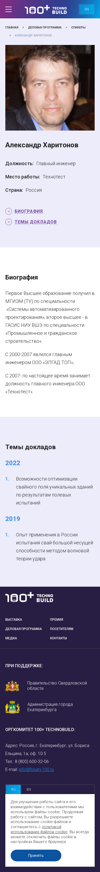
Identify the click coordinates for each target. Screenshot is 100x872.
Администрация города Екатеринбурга (50, 707)
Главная (11, 27)
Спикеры (78, 27)
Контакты (58, 638)
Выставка (13, 619)
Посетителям (61, 629)
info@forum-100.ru (36, 769)
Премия (56, 619)
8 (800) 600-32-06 (32, 761)
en (87, 9)
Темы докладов (36, 221)
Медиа (11, 638)
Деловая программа (45, 27)
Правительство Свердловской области (57, 686)
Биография (29, 211)
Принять (36, 855)
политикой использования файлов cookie (39, 829)
